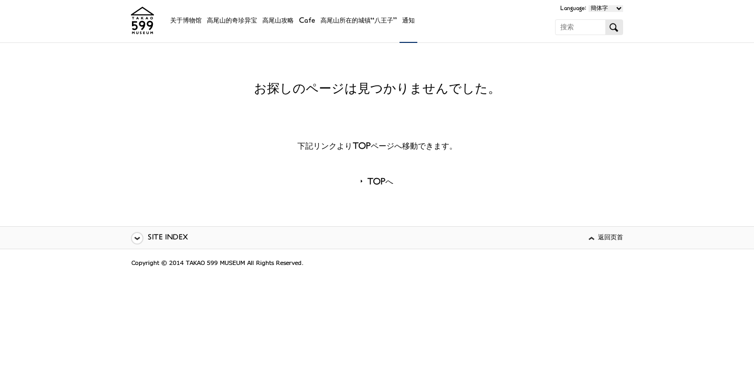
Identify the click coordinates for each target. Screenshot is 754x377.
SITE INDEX (168, 238)
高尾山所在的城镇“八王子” (358, 21)
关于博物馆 (186, 21)
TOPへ (380, 183)
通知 (408, 21)
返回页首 (610, 238)
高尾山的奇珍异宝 (232, 21)
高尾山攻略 (278, 21)
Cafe (307, 21)
